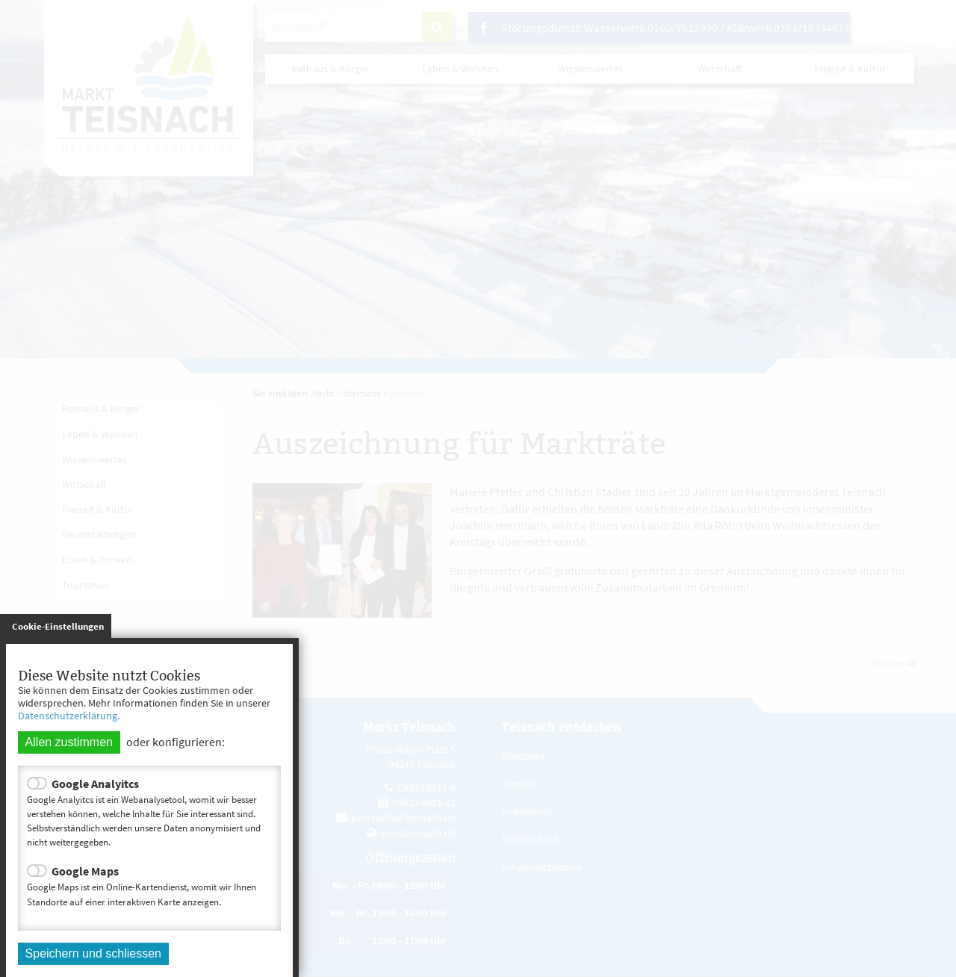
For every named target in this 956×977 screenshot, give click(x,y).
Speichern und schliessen (93, 953)
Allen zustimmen (69, 742)
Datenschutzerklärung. (69, 715)
